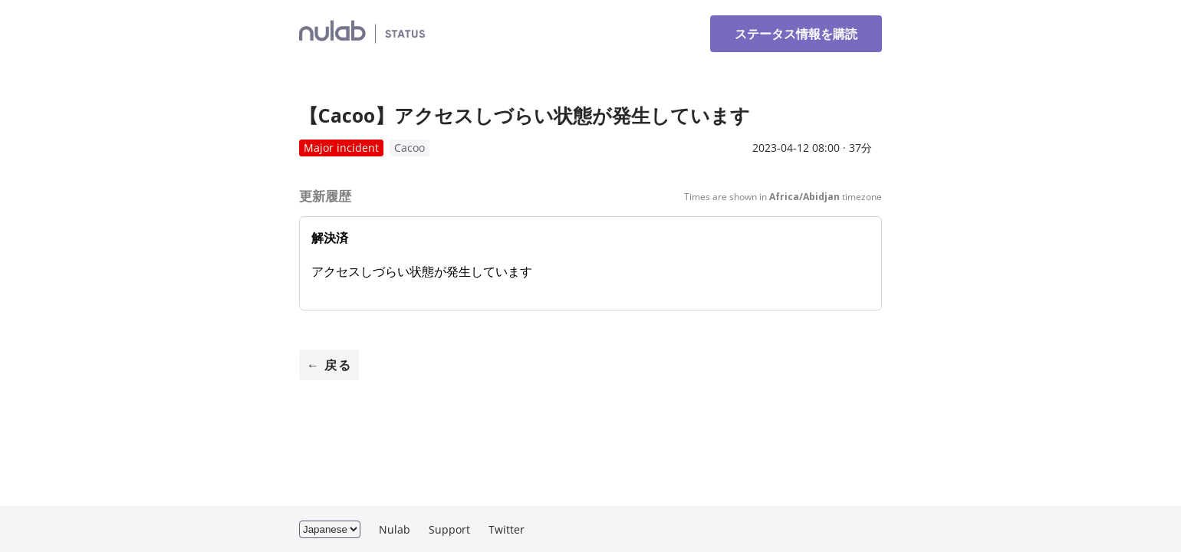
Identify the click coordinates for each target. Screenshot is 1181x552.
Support (449, 529)
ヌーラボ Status (423, 33)
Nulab (394, 529)
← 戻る (329, 364)
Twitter (507, 529)
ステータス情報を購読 (796, 33)
